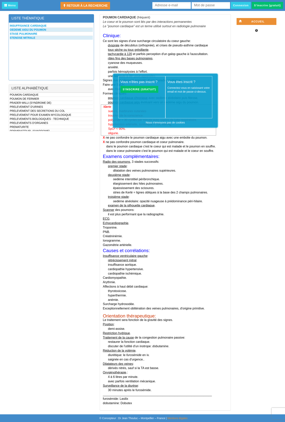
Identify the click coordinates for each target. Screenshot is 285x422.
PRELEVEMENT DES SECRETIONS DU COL (37, 110)
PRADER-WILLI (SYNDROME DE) (30, 102)
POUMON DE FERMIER (24, 98)
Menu (10, 5)
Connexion (241, 5)
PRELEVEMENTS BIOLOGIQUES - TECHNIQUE (39, 118)
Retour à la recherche (85, 5)
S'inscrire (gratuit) (267, 5)
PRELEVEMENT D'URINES (26, 106)
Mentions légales (177, 418)
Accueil (252, 21)
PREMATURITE (19, 126)
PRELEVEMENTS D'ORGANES (29, 122)
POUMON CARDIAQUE (24, 94)
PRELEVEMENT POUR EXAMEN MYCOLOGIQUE (40, 114)
